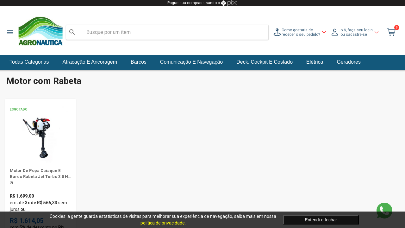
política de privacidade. (163, 222)
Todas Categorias (29, 62)
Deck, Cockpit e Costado (264, 62)
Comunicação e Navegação (191, 62)
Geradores (349, 62)
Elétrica (314, 62)
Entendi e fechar (321, 219)
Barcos (138, 62)
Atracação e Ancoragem (90, 62)
